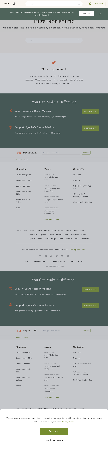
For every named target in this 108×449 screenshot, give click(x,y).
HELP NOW (86, 14)
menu (6, 4)
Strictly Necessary (54, 440)
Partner (99, 4)
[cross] (100, 13)
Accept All (54, 431)
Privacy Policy (68, 422)
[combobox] (50, 4)
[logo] (14, 3)
